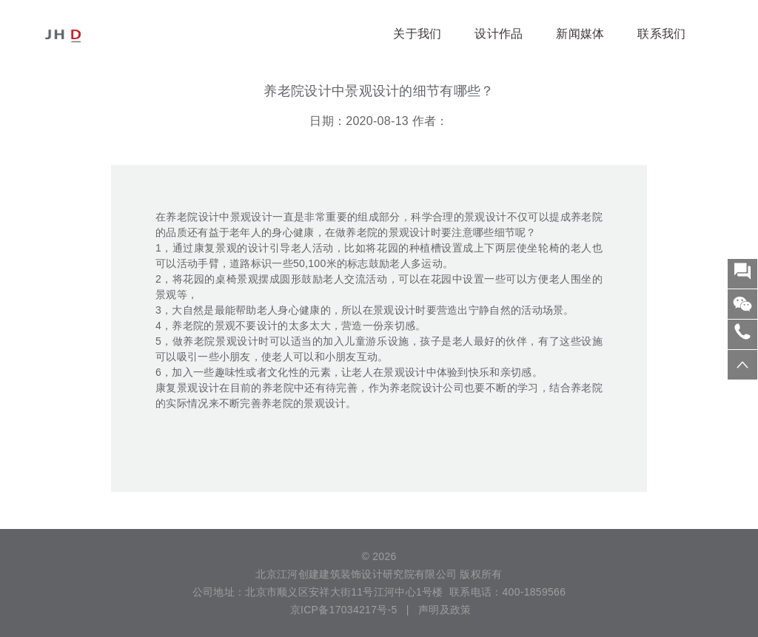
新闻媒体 (580, 33)
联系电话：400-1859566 (507, 592)
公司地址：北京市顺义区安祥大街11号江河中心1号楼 (317, 592)
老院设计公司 (432, 388)
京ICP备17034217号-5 (342, 610)
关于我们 (417, 33)
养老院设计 (192, 217)
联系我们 (661, 33)
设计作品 (498, 33)
